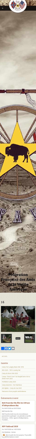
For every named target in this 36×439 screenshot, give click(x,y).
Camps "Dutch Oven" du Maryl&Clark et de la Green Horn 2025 (16, 377)
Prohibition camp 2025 (9, 382)
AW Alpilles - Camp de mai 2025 (12, 388)
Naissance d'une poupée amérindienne (14, 391)
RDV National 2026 (10, 426)
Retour (18, 338)
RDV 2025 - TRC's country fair (11, 370)
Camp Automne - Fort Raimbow (12, 385)
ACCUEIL (4, 356)
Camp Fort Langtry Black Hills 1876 (13, 367)
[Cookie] (4, 435)
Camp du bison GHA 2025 (10, 373)
